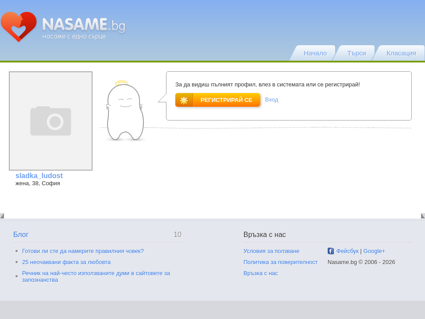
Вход (271, 99)
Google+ (374, 251)
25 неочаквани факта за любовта (66, 262)
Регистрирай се (213, 100)
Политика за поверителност (280, 262)
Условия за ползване (271, 251)
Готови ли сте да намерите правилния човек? (83, 251)
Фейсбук (347, 251)
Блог (21, 234)
